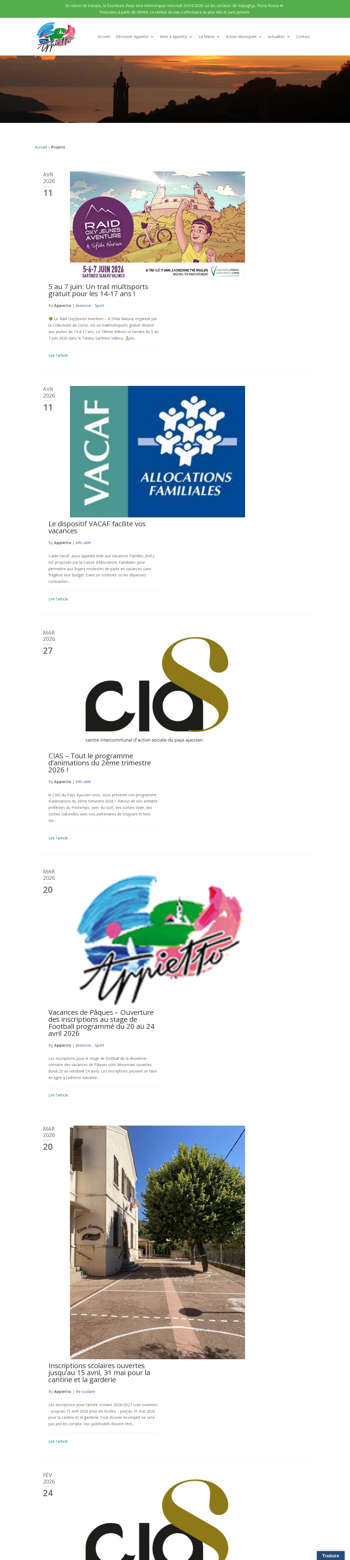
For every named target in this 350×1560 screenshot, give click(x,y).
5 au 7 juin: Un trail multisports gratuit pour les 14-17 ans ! (246, 181)
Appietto (210, 196)
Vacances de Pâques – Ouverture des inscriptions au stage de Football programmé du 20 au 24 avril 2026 (249, 526)
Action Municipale (241, 36)
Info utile (231, 302)
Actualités (276, 36)
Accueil (104, 36)
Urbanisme (233, 1348)
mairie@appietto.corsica (279, 1478)
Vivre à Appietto (173, 36)
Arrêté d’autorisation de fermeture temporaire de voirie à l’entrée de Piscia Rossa (251, 951)
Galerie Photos (48, 1493)
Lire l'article (206, 246)
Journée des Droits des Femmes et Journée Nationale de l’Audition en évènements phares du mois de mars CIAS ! (251, 828)
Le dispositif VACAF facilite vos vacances (245, 286)
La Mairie (207, 36)
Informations (235, 1222)
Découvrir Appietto (132, 36)
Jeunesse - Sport (238, 196)
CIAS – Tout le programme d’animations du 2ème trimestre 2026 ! (247, 404)
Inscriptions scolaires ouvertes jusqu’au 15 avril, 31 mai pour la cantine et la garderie (247, 643)
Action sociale (236, 850)
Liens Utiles (45, 1501)
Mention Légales (191, 1523)
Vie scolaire (233, 662)
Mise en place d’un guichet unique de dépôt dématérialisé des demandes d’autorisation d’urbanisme (251, 1325)
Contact (303, 36)
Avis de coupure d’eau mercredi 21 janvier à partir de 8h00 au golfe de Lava (251, 1070)
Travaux (231, 969)
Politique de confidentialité (233, 1523)
